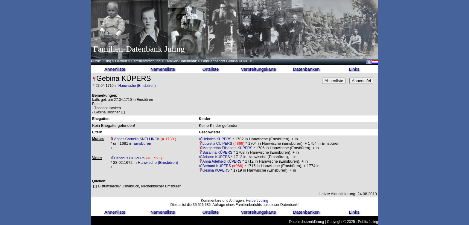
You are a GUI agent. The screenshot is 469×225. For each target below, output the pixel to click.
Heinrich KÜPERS (217, 139)
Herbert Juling (257, 200)
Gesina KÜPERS (216, 170)
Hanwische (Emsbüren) (137, 86)
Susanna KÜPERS (217, 152)
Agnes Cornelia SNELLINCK (136, 139)
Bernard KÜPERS (216, 166)
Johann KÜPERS (216, 157)
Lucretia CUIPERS (217, 143)
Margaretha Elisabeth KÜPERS (227, 148)
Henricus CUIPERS (129, 158)
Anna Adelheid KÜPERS (221, 161)
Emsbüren (142, 143)
